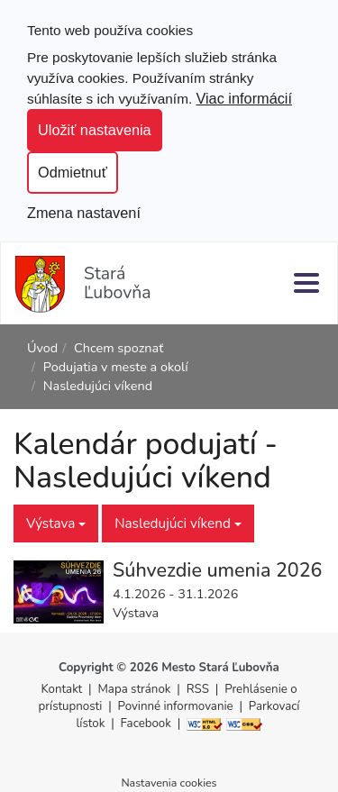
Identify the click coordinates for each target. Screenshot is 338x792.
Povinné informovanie (175, 706)
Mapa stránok (134, 689)
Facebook (146, 723)
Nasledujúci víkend (178, 523)
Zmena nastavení (84, 213)
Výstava (56, 523)
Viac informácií (244, 98)
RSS (200, 689)
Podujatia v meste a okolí (115, 367)
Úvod (42, 348)
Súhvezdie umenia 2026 (217, 570)
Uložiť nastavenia (94, 130)
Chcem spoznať (118, 348)
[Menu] (306, 282)
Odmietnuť (72, 172)
